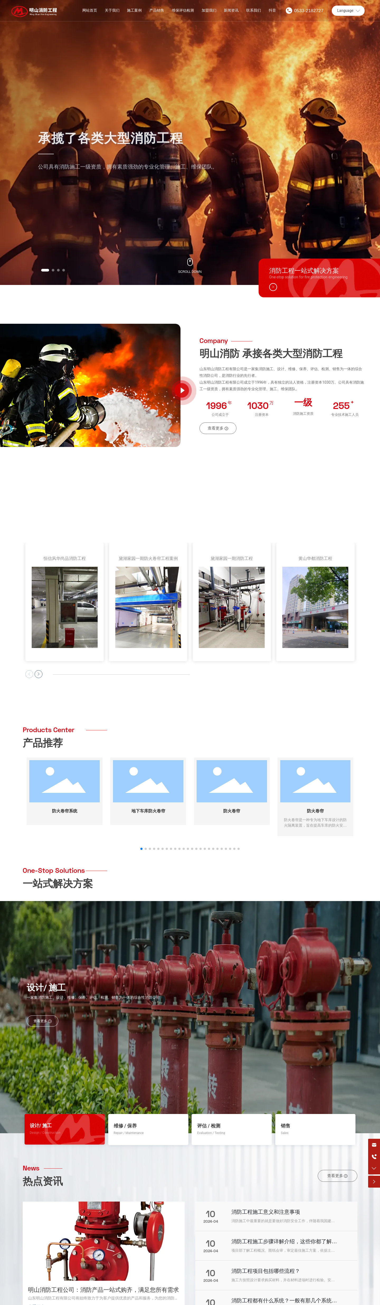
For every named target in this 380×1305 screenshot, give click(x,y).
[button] (45, 270)
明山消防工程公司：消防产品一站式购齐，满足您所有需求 (103, 1253)
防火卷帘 (231, 775)
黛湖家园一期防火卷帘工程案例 (148, 558)
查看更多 (43, 985)
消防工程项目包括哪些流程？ (265, 1235)
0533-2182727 (308, 10)
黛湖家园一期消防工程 (232, 558)
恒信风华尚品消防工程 (65, 558)
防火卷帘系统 (64, 775)
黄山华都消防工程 (315, 558)
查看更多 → (39, 1271)
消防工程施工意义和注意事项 (265, 1176)
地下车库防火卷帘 (148, 775)
